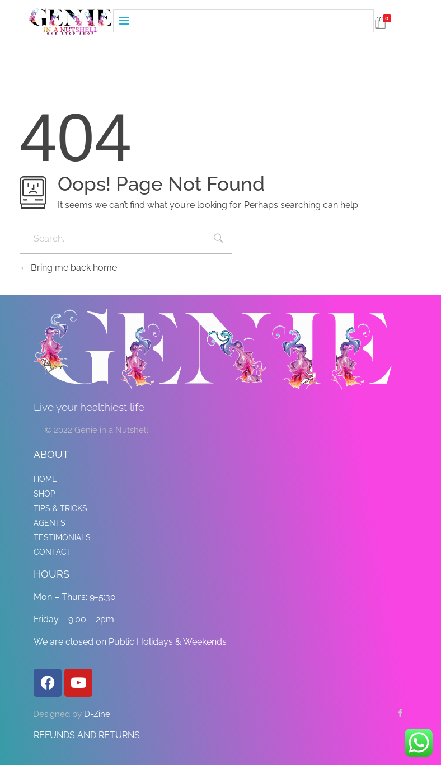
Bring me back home (68, 267)
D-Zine (97, 714)
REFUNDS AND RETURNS (87, 735)
